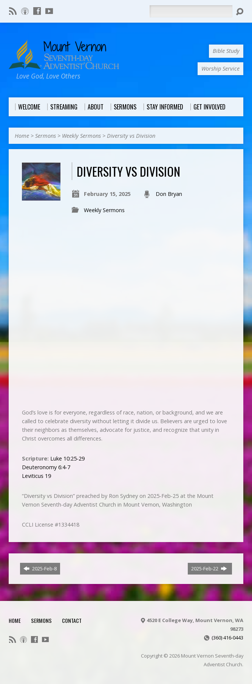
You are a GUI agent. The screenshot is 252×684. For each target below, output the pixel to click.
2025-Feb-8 (40, 568)
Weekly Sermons (81, 135)
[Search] (190, 11)
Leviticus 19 (36, 475)
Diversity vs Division (131, 135)
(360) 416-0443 (227, 637)
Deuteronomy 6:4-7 (46, 467)
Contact (72, 620)
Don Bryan (169, 193)
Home (22, 135)
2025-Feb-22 (209, 568)
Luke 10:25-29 (67, 458)
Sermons (45, 135)
